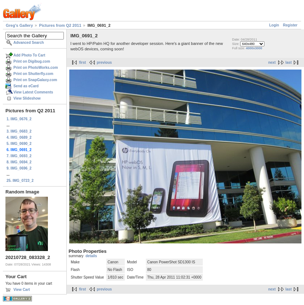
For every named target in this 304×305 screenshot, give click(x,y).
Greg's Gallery (19, 25)
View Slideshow (27, 98)
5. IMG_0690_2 (19, 144)
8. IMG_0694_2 (19, 162)
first (82, 62)
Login (274, 25)
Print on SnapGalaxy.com (35, 80)
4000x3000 (254, 48)
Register (290, 25)
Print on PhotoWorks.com (35, 68)
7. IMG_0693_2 (19, 156)
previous (104, 62)
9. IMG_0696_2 (19, 168)
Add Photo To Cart (29, 55)
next (272, 62)
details (91, 256)
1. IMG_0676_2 (19, 119)
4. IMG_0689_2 (19, 137)
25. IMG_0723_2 (20, 181)
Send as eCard (25, 86)
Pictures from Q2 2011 (60, 25)
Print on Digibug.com (31, 61)
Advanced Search (28, 43)
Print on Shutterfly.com (33, 74)
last (288, 62)
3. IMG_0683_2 (19, 131)
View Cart (21, 290)
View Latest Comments (33, 92)
